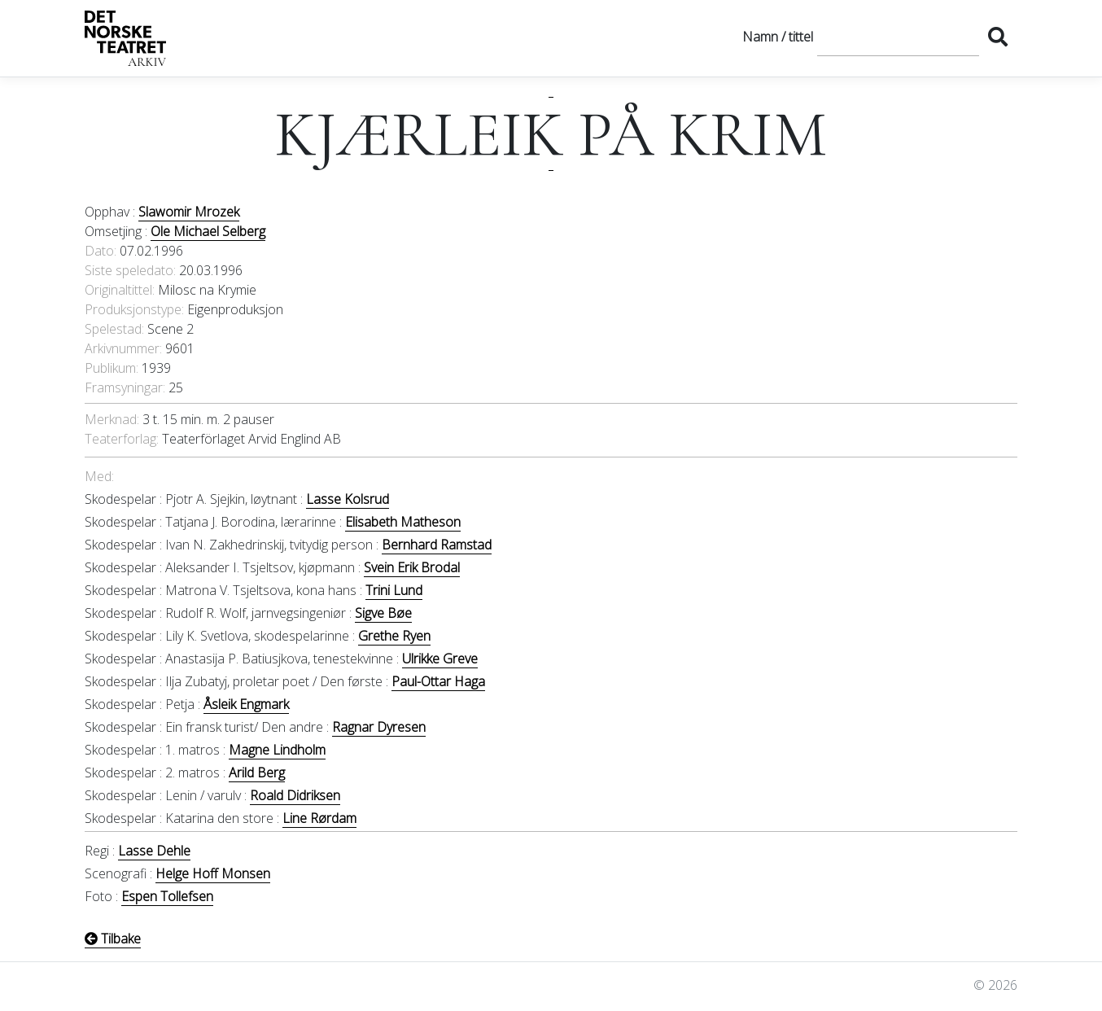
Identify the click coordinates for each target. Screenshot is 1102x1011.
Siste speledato (129, 270)
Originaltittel (118, 290)
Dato (99, 251)
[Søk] (898, 36)
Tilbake (113, 939)
